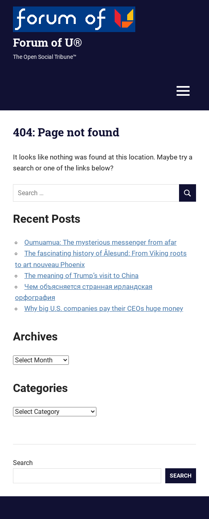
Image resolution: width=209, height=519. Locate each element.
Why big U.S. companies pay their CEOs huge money (103, 308)
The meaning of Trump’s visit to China (81, 275)
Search (23, 463)
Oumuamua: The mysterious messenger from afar (100, 242)
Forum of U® (47, 42)
